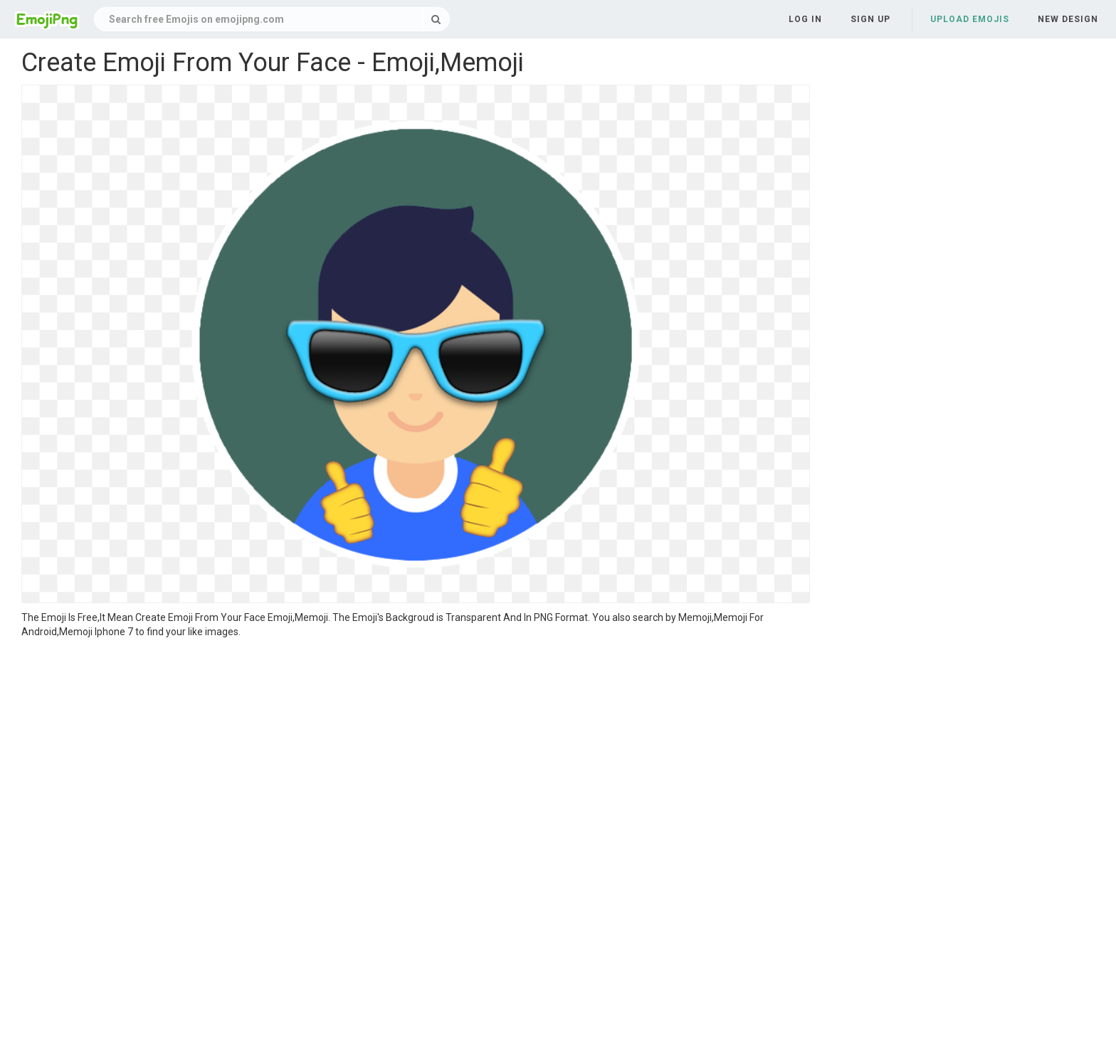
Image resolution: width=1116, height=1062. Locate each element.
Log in (805, 19)
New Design (1068, 19)
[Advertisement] (415, 745)
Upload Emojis (969, 19)
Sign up (870, 19)
